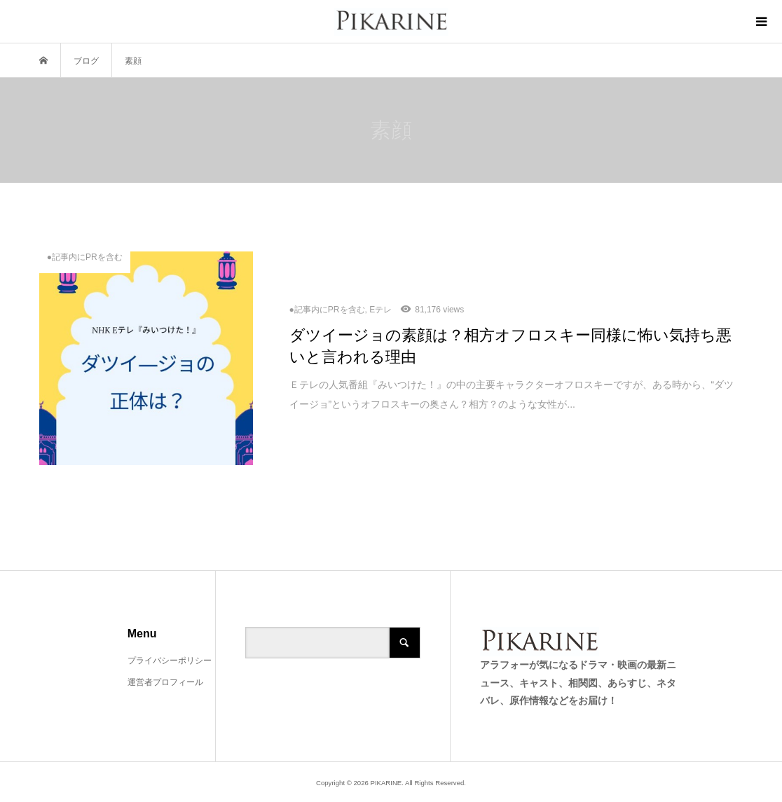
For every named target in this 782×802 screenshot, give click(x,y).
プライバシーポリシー (170, 660)
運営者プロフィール (165, 682)
